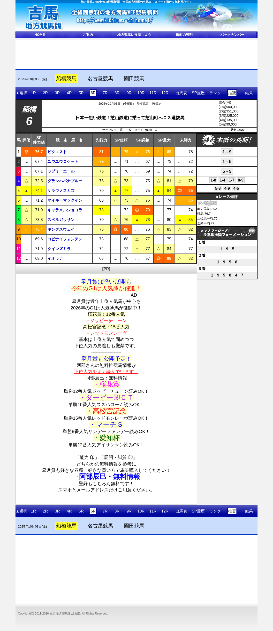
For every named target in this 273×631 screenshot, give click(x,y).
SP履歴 (198, 93)
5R (81, 93)
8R (117, 93)
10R (140, 93)
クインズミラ (59, 249)
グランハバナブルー (64, 181)
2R (45, 93)
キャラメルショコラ (64, 210)
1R (33, 93)
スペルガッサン (61, 220)
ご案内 (88, 35)
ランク (215, 93)
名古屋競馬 (100, 78)
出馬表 (181, 93)
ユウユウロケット (62, 161)
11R (152, 93)
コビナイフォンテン (64, 239)
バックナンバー (232, 35)
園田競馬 (134, 78)
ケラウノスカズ (61, 191)
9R (129, 93)
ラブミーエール (61, 171)
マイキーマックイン (64, 200)
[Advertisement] (136, 54)
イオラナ (55, 258)
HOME (40, 35)
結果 (249, 93)
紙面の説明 (184, 35)
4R (69, 93)
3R (57, 93)
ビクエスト (57, 152)
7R (105, 93)
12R (164, 93)
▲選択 (21, 93)
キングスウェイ (61, 229)
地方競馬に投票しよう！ (136, 35)
